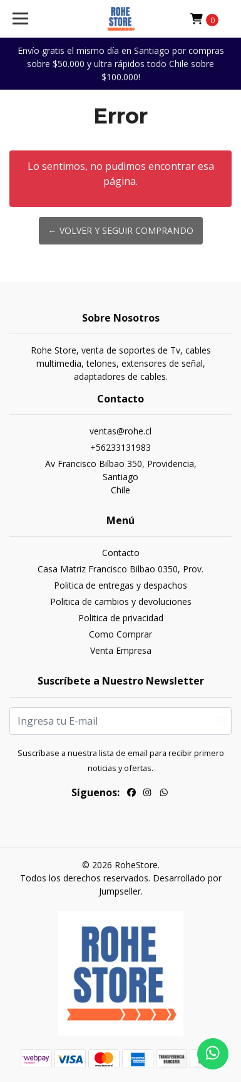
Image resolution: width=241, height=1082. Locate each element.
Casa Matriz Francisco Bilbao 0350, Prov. (120, 569)
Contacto (121, 553)
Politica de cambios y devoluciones (121, 601)
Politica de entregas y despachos (120, 585)
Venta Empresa (120, 650)
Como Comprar (120, 634)
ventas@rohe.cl (120, 431)
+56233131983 (120, 447)
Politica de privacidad (120, 618)
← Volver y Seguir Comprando (120, 230)
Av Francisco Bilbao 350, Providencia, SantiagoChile (121, 477)
